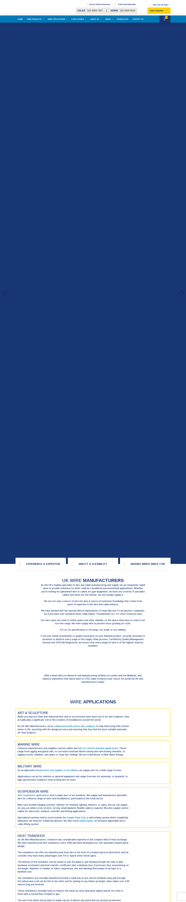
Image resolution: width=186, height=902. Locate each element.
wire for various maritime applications (98, 748)
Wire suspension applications (33, 795)
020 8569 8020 (127, 10)
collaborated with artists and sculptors (74, 726)
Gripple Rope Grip (76, 817)
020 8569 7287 (95, 10)
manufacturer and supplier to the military (56, 770)
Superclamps (86, 821)
